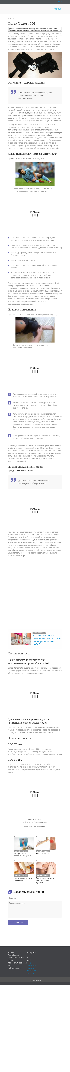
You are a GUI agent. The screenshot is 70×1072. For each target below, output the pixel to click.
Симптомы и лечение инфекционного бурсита (45, 880)
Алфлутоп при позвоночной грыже (22, 854)
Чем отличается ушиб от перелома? (23, 879)
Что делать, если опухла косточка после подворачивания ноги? (47, 640)
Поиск (59, 1)
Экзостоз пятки (42, 853)
